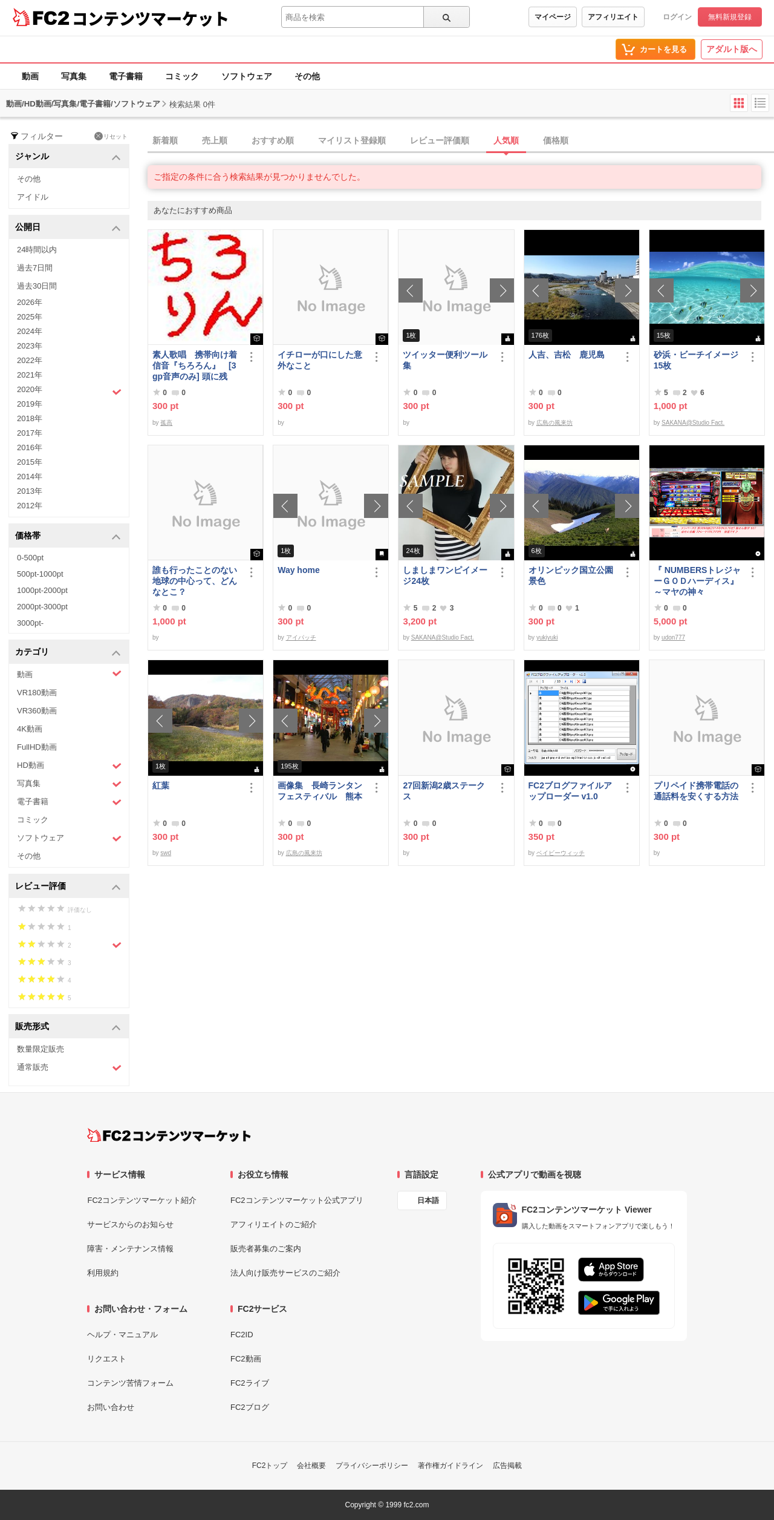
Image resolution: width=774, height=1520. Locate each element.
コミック (182, 76)
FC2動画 (245, 1358)
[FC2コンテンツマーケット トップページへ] (169, 1135)
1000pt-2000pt (42, 590)
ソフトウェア (246, 76)
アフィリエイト (613, 17)
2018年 (29, 418)
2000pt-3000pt (42, 606)
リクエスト (106, 1358)
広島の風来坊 (554, 422)
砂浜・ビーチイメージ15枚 (696, 360)
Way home (299, 570)
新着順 (165, 140)
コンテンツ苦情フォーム (130, 1382)
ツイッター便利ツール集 (445, 360)
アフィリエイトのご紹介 (273, 1224)
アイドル (32, 196)
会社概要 (311, 1465)
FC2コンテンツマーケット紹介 (142, 1200)
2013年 (29, 491)
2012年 (29, 505)
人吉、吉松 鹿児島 (566, 354)
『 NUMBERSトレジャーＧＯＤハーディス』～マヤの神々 (697, 581)
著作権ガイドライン (450, 1465)
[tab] (461, 141)
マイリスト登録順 (352, 140)
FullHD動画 (37, 747)
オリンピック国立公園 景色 (572, 575)
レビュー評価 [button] (68, 887)
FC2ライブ (249, 1382)
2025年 (29, 316)
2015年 (29, 462)
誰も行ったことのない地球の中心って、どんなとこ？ (194, 581)
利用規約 (103, 1272)
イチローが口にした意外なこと (320, 360)
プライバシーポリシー (372, 1465)
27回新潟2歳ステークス (443, 791)
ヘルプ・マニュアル (122, 1334)
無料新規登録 (730, 17)
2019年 (29, 403)
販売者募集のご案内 (265, 1248)
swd (165, 853)
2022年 (29, 360)
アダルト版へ (731, 49)
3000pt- (30, 622)
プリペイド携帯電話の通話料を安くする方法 (696, 791)
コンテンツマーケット (150, 18)
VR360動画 (37, 710)
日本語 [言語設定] (428, 1200)
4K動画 (29, 728)
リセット (111, 136)
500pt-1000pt (40, 573)
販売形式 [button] (68, 1027)
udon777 (673, 637)
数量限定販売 (40, 1048)
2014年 (29, 476)
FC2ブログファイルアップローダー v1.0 (570, 791)
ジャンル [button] (68, 157)
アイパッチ (301, 637)
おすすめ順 (273, 140)
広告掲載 (507, 1465)
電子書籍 (126, 76)
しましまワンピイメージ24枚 (445, 575)
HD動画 (69, 766)
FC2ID (241, 1334)
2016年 (29, 447)
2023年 (29, 345)
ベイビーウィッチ (560, 853)
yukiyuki (547, 637)
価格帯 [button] (68, 536)
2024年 (29, 331)
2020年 (69, 391)
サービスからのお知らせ (130, 1224)
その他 (307, 76)
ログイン (677, 17)
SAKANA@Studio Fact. (693, 422)
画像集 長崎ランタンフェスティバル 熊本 (320, 791)
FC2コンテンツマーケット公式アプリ (296, 1200)
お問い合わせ (110, 1407)
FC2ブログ (249, 1407)
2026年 (29, 302)
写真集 (73, 76)
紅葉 (160, 785)
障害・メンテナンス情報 (130, 1248)
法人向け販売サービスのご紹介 (285, 1272)
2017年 (29, 432)
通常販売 (69, 1068)
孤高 (166, 422)
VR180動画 (37, 692)
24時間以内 (37, 249)
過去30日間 (37, 285)
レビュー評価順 (439, 140)
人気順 (506, 140)
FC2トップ (270, 1465)
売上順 (214, 140)
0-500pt (30, 557)
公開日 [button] (68, 228)
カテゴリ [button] (68, 652)
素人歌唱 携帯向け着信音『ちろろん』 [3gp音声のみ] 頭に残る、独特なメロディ (194, 366)
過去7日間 (35, 267)
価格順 (555, 140)
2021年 (29, 374)
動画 (30, 76)
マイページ (553, 17)
